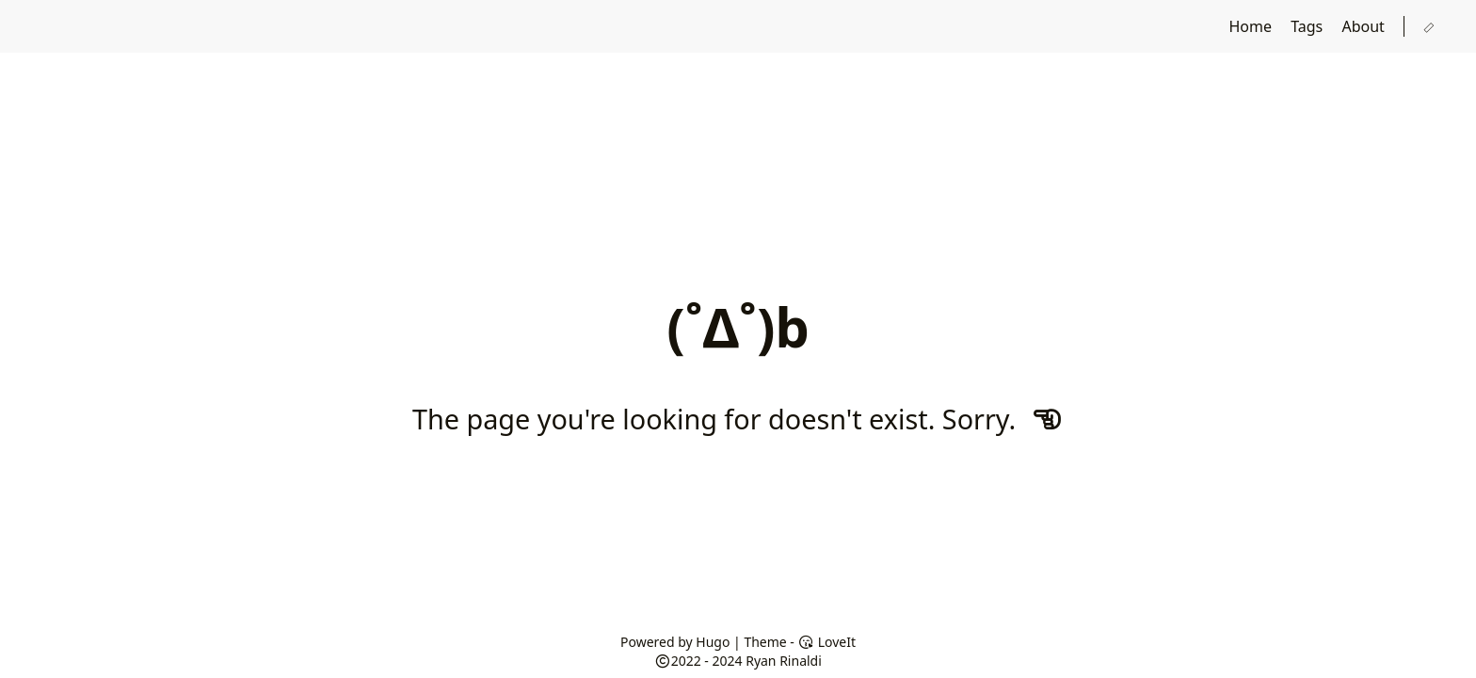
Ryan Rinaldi (784, 661)
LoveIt (827, 642)
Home (1251, 26)
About (1364, 26)
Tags (1308, 26)
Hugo (713, 642)
